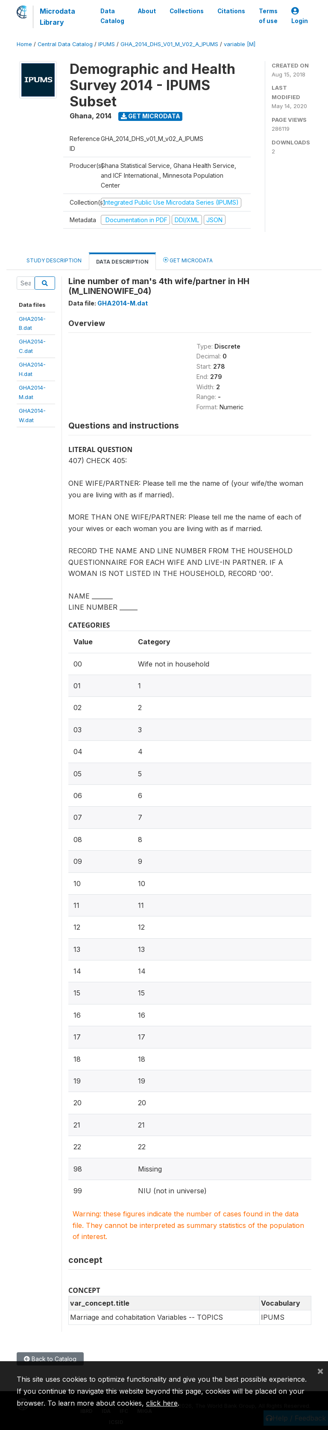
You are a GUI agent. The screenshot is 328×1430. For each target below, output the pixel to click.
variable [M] (239, 44)
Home (24, 44)
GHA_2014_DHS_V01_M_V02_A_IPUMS (169, 44)
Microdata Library (57, 16)
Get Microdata (150, 116)
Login (299, 16)
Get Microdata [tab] (188, 260)
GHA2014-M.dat (122, 303)
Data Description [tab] (122, 261)
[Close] (320, 1370)
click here (162, 1403)
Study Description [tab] (54, 260)
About (147, 11)
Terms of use (268, 16)
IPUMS (106, 44)
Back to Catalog (50, 1358)
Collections (187, 11)
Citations (231, 11)
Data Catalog (112, 16)
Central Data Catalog (65, 44)
